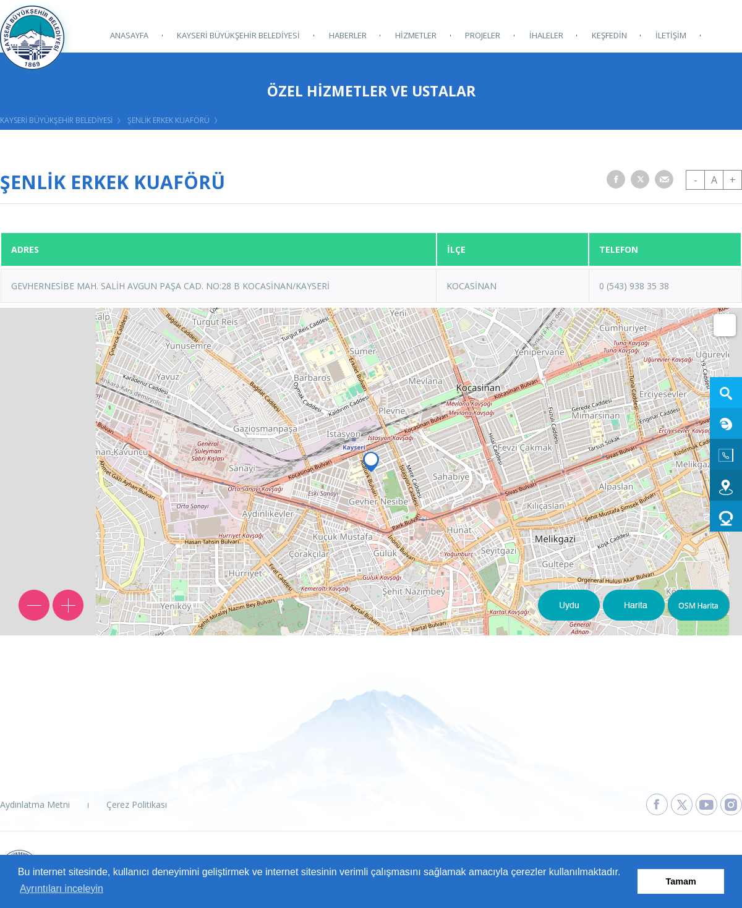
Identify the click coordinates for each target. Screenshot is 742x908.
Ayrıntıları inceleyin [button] (61, 888)
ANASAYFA (129, 35)
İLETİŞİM (669, 35)
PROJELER (482, 35)
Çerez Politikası (136, 804)
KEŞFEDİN (608, 35)
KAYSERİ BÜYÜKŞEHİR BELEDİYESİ (238, 35)
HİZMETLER (415, 35)
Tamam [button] (681, 881)
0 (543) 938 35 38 (634, 286)
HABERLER (347, 35)
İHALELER (545, 35)
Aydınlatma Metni (35, 804)
